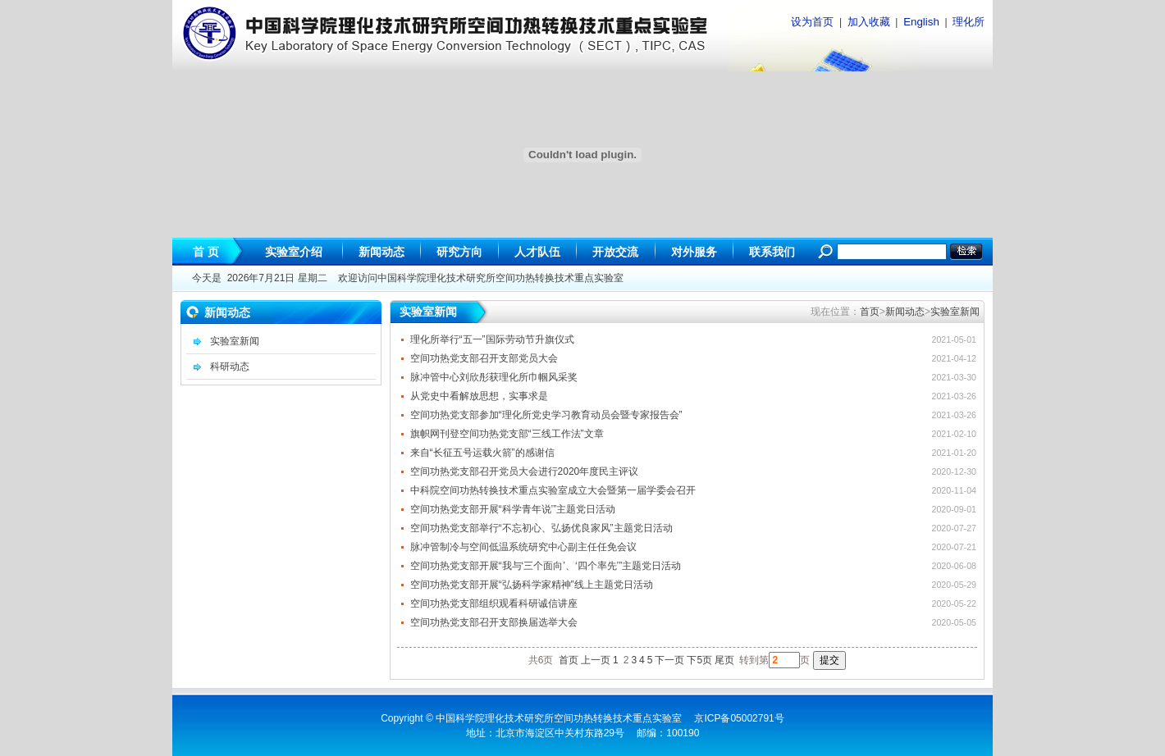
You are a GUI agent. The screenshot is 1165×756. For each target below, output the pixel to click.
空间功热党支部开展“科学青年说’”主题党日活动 (513, 509)
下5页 (699, 660)
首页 (869, 311)
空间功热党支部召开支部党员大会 (484, 358)
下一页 (669, 660)
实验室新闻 (234, 341)
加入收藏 (868, 22)
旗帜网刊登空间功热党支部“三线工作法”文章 (507, 433)
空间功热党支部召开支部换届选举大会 (494, 622)
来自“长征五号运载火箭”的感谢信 (482, 452)
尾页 (724, 660)
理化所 (969, 22)
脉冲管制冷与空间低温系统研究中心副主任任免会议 (523, 547)
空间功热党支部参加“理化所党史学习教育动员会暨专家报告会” (546, 415)
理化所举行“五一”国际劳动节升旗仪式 (492, 339)
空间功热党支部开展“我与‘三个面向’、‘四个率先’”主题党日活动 (546, 566)
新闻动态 (905, 311)
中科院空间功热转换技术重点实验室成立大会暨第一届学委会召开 (553, 490)
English (921, 22)
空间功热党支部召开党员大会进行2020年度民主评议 (524, 471)
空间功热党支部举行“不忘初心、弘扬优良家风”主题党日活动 (541, 528)
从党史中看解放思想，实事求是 (479, 396)
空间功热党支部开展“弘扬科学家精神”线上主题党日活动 (531, 584)
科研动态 (229, 366)
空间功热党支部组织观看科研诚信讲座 (494, 603)
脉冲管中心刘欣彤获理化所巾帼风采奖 (494, 377)
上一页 (595, 660)
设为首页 (812, 22)
